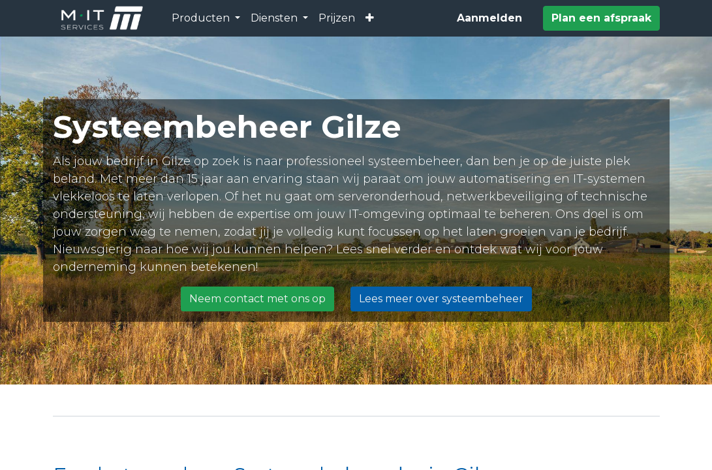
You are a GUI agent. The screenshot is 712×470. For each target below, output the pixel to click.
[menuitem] (336, 18)
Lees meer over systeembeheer (441, 298)
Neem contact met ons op (257, 298)
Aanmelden (489, 18)
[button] (369, 18)
